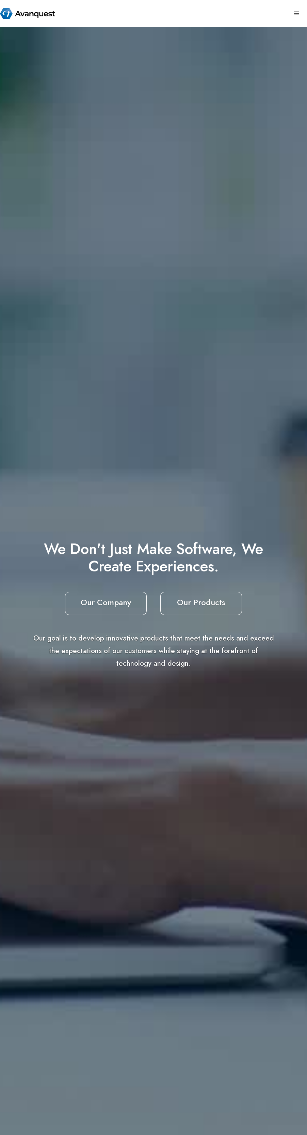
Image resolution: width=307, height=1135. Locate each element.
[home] (27, 13)
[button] (297, 13)
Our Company (106, 602)
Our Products (201, 602)
